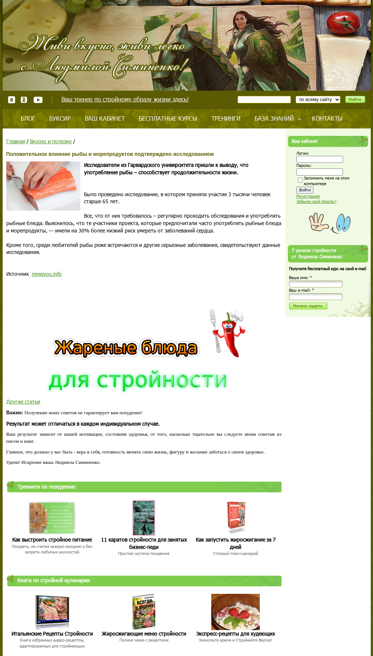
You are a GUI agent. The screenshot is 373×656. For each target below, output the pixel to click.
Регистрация (308, 196)
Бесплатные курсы (168, 118)
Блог (28, 118)
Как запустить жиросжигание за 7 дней (236, 543)
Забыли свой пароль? (316, 201)
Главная (15, 141)
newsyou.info (47, 273)
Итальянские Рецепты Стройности (52, 633)
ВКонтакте (11, 99)
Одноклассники (24, 99)
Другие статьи (23, 401)
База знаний (274, 118)
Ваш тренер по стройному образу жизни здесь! (125, 99)
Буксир (60, 118)
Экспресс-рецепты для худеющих (235, 633)
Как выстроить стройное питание (52, 539)
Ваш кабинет (105, 118)
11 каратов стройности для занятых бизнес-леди (144, 543)
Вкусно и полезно (51, 141)
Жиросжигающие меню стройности (144, 633)
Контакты (327, 118)
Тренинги (226, 118)
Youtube (38, 99)
